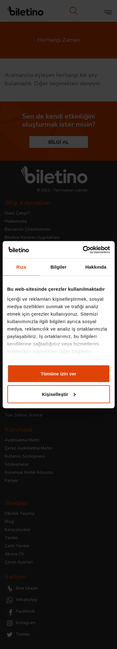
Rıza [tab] (21, 267)
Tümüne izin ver (58, 373)
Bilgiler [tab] (59, 267)
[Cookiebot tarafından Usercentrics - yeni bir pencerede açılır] (83, 250)
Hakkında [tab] (95, 267)
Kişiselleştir (59, 394)
